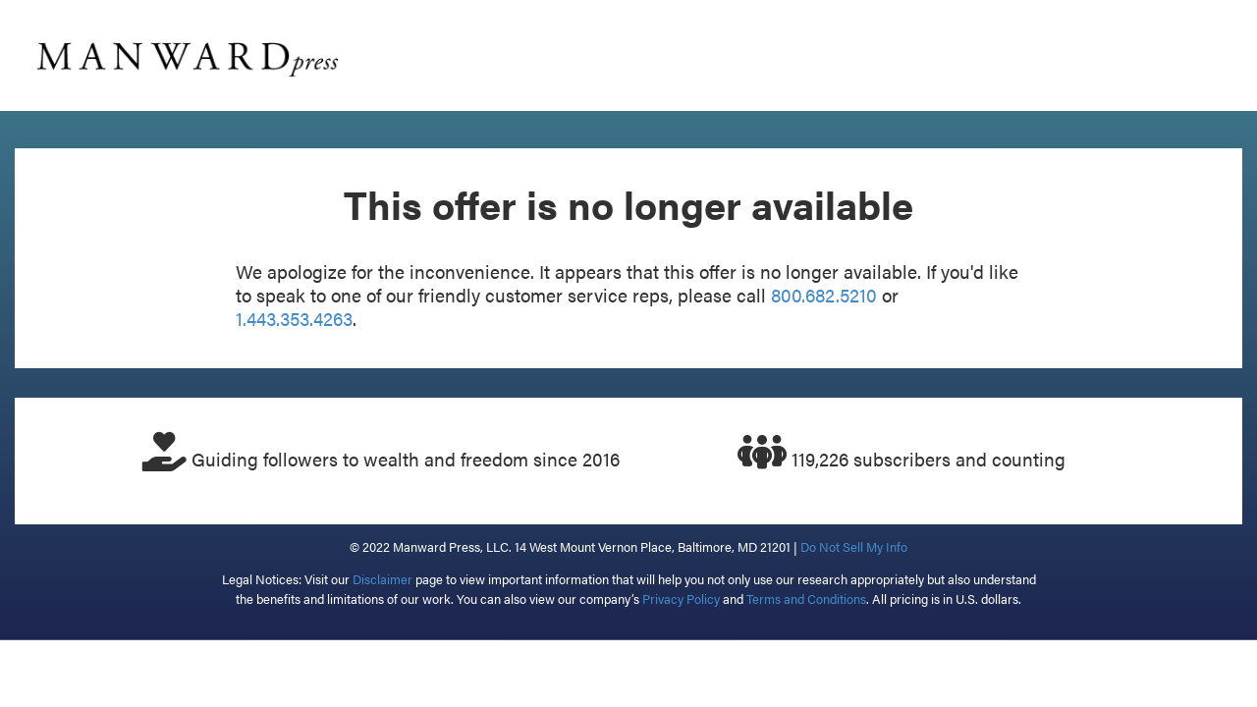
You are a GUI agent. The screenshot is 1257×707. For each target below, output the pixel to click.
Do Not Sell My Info (853, 546)
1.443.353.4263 (294, 318)
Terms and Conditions (806, 598)
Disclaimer (382, 579)
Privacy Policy (681, 598)
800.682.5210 (824, 295)
